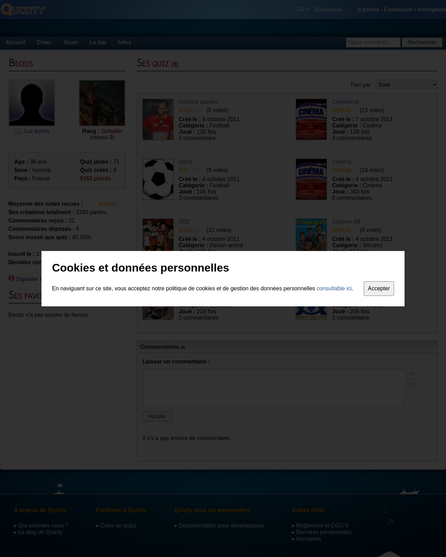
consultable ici (334, 288)
